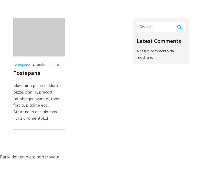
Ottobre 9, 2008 (47, 64)
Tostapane (21, 65)
